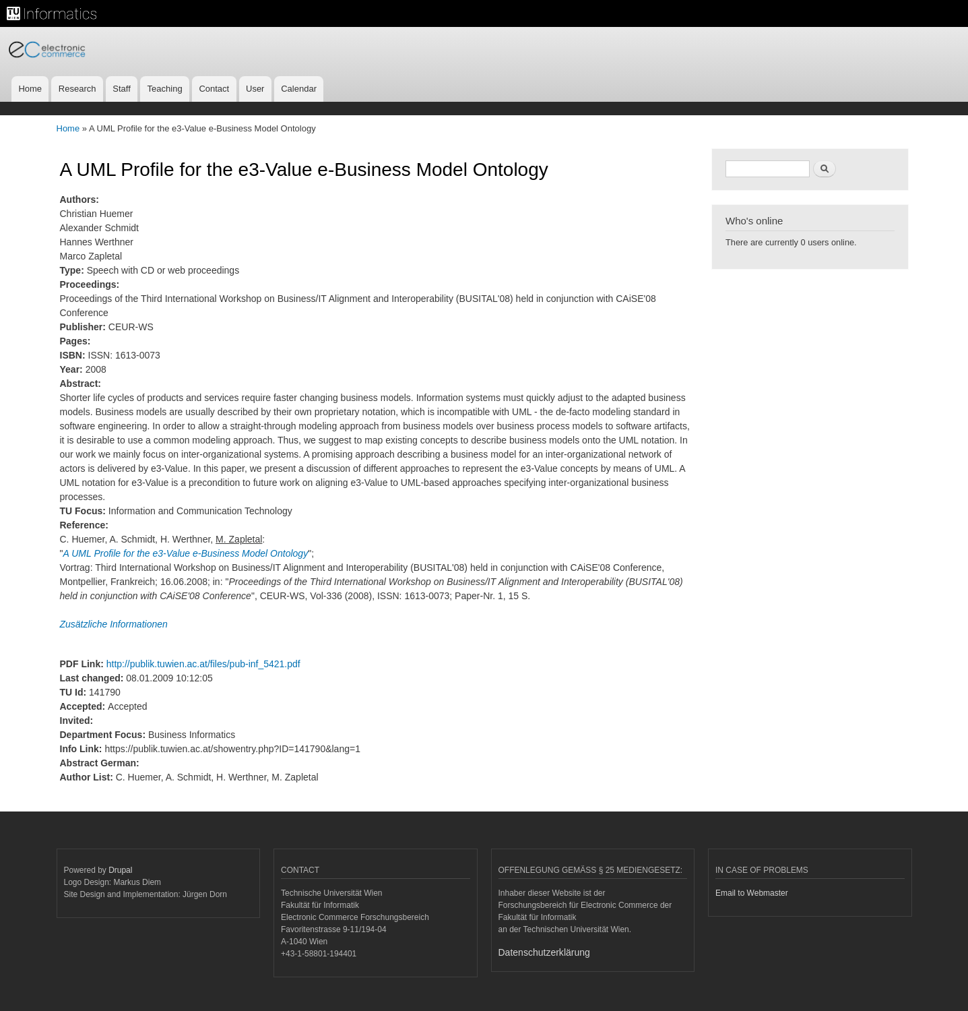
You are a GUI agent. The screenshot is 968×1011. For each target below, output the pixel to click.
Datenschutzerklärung (544, 952)
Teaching (165, 89)
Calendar (299, 89)
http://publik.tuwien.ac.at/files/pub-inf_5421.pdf (203, 663)
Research (77, 89)
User (255, 89)
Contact (214, 89)
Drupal (120, 870)
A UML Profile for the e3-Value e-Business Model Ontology (185, 553)
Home (30, 89)
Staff (121, 89)
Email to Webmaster (751, 893)
